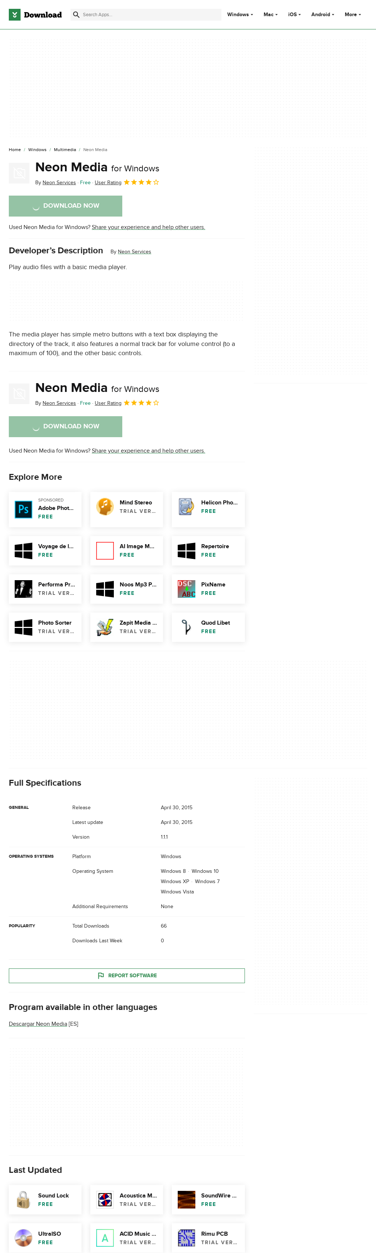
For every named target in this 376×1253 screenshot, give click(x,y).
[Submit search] (76, 15)
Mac (269, 14)
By (55, 182)
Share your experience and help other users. (148, 227)
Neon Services (134, 252)
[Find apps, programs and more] (145, 15)
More (354, 14)
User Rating (127, 182)
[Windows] (37, 150)
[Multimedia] (65, 150)
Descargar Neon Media (38, 1024)
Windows (238, 14)
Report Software (127, 975)
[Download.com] (35, 15)
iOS (292, 14)
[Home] (15, 150)
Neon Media (97, 167)
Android (320, 14)
